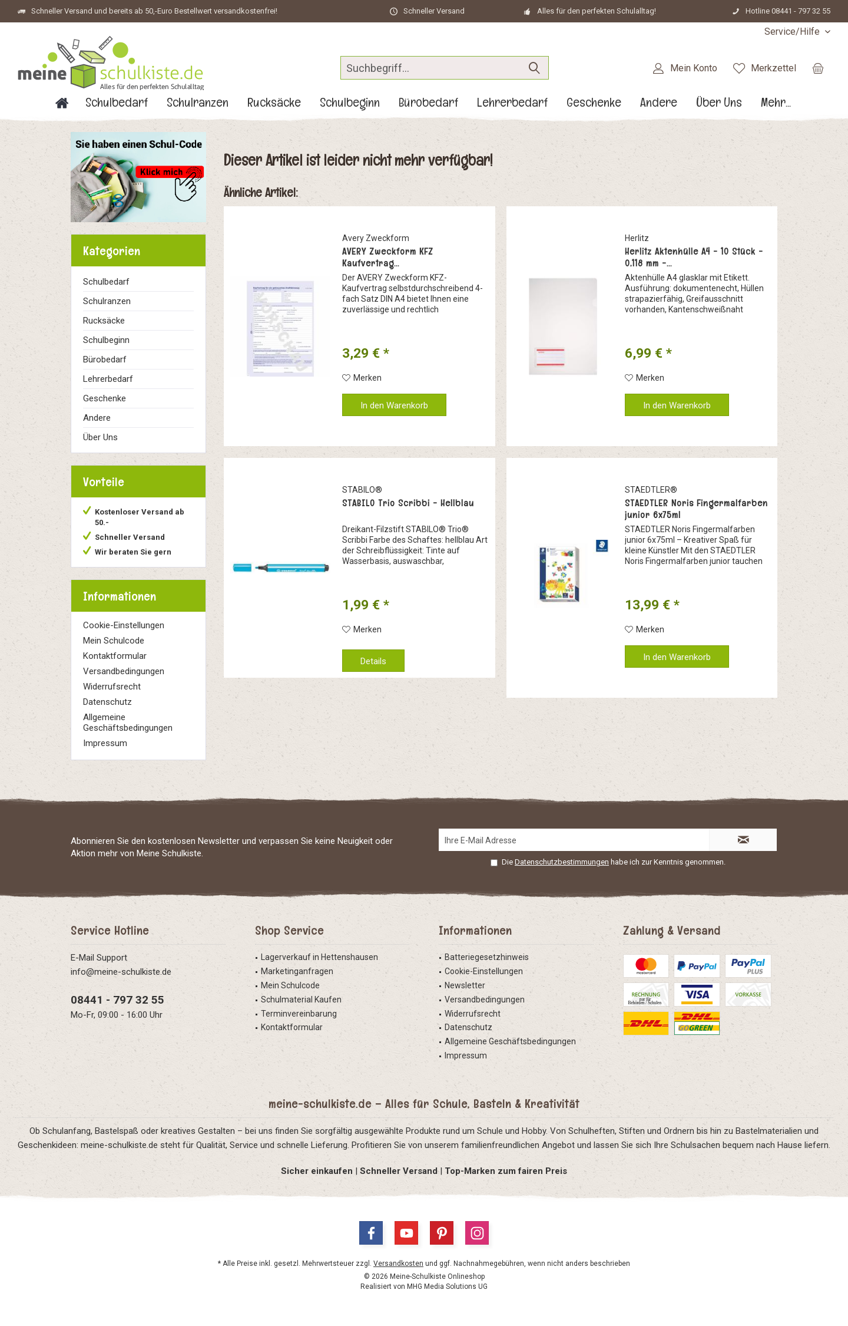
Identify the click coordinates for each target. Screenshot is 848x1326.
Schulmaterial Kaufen (301, 999)
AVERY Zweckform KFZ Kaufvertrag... (387, 257)
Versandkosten (398, 1263)
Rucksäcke (104, 320)
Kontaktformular (115, 656)
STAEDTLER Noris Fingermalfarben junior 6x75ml (696, 509)
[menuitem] (793, 31)
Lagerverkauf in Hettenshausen (319, 957)
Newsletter (465, 985)
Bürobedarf (105, 359)
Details (373, 661)
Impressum (105, 743)
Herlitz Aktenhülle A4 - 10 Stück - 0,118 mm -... (694, 257)
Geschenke (104, 398)
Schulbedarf (106, 281)
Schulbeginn (106, 340)
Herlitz (637, 238)
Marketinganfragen (297, 971)
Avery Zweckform (375, 238)
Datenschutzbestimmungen (562, 861)
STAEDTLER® (651, 489)
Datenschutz (107, 702)
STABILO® (362, 489)
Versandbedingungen (123, 671)
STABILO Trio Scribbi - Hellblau (408, 503)
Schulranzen (107, 301)
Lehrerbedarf (108, 379)
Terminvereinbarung (299, 1013)
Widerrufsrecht (112, 686)
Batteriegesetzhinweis (487, 957)
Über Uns (100, 437)
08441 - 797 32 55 (117, 1000)
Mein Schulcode (113, 640)
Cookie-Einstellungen (123, 625)
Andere (97, 418)
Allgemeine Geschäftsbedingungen (128, 722)
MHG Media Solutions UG (447, 1286)
